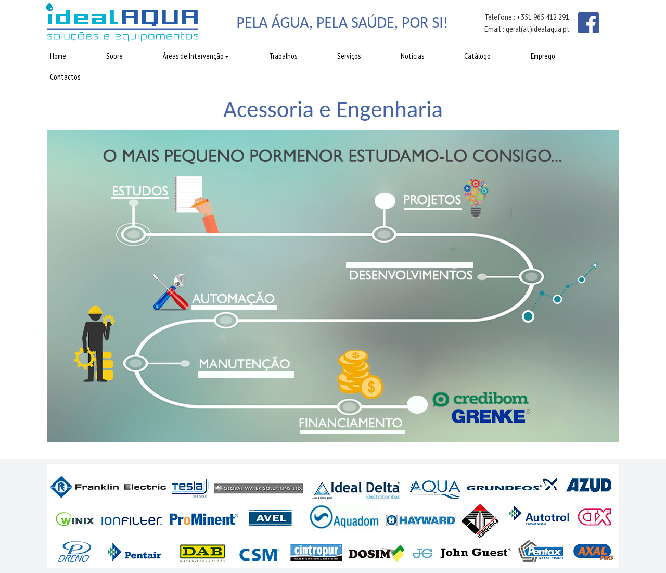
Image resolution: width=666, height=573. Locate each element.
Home (58, 56)
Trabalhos (283, 56)
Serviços (349, 56)
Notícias (412, 56)
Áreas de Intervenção (196, 56)
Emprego (543, 56)
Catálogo (477, 56)
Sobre (114, 56)
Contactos (65, 77)
